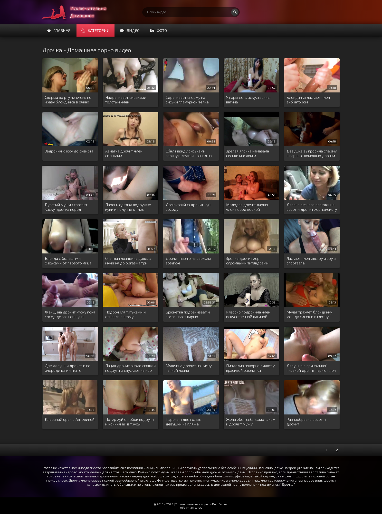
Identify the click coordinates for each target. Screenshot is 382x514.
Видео (130, 30)
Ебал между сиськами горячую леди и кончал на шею (189, 153)
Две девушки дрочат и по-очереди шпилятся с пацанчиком (68, 368)
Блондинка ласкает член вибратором (308, 99)
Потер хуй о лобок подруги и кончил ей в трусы (129, 421)
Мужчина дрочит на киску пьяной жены (189, 368)
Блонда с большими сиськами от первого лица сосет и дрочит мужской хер (68, 261)
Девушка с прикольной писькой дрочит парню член (311, 368)
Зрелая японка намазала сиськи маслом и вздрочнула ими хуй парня (249, 153)
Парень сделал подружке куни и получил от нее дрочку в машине (128, 207)
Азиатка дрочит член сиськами (123, 153)
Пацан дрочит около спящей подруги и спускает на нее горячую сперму (130, 368)
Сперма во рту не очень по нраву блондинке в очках (68, 99)
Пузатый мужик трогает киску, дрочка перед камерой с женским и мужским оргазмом (66, 207)
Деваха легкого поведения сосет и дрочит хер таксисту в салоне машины (311, 207)
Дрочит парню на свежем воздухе (188, 260)
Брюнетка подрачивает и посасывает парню (188, 314)
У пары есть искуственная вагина (248, 99)
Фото (158, 30)
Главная (59, 30)
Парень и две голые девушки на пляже (183, 421)
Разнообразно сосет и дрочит (306, 421)
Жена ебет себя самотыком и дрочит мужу (250, 421)
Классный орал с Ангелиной (70, 419)
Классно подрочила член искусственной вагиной (248, 314)
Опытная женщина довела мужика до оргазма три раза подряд (128, 261)
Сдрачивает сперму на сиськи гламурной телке (187, 99)
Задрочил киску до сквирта (69, 151)
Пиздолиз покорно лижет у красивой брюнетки (250, 368)
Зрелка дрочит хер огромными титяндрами (247, 260)
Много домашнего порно (78, 12)
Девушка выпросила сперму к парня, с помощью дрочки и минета (311, 153)
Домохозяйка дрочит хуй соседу (188, 207)
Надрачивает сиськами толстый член (125, 99)
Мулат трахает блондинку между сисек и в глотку (309, 314)
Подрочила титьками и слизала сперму (125, 314)
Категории (95, 30)
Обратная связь (191, 507)
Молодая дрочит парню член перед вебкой (247, 207)
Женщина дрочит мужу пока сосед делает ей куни (70, 314)
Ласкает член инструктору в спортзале (311, 260)
